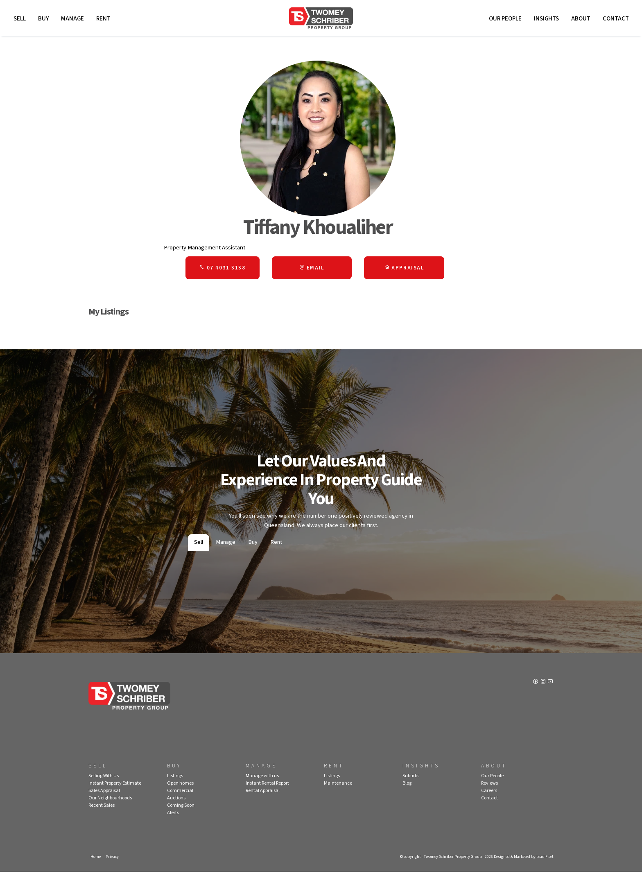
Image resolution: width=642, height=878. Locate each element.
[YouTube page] (550, 688)
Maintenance (338, 788)
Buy (44, 19)
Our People (504, 19)
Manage (73, 19)
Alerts (173, 818)
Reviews (489, 788)
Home (95, 862)
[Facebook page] (535, 688)
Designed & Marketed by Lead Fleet (521, 862)
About (579, 19)
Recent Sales (101, 810)
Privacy (113, 862)
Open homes (180, 788)
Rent (104, 19)
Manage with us (262, 781)
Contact (614, 19)
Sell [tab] (198, 548)
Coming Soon (180, 810)
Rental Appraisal (263, 795)
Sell (20, 19)
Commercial (180, 795)
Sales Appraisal (104, 795)
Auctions (176, 803)
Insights (545, 19)
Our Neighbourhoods (110, 803)
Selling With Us (103, 781)
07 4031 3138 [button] (222, 271)
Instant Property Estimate (114, 788)
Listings (175, 781)
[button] (312, 271)
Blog (406, 788)
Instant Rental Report (267, 788)
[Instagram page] (543, 688)
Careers (489, 795)
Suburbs (410, 781)
